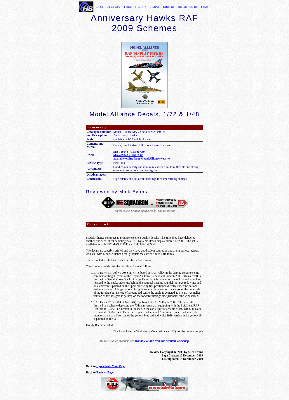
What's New (113, 6)
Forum (204, 6)
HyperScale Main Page (110, 366)
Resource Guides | (189, 6)
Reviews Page (105, 372)
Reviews (154, 6)
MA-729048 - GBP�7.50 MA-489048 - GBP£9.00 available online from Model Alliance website (141, 155)
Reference (169, 6)
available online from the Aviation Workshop (162, 340)
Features (129, 6)
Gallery (141, 6)
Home (99, 6)
